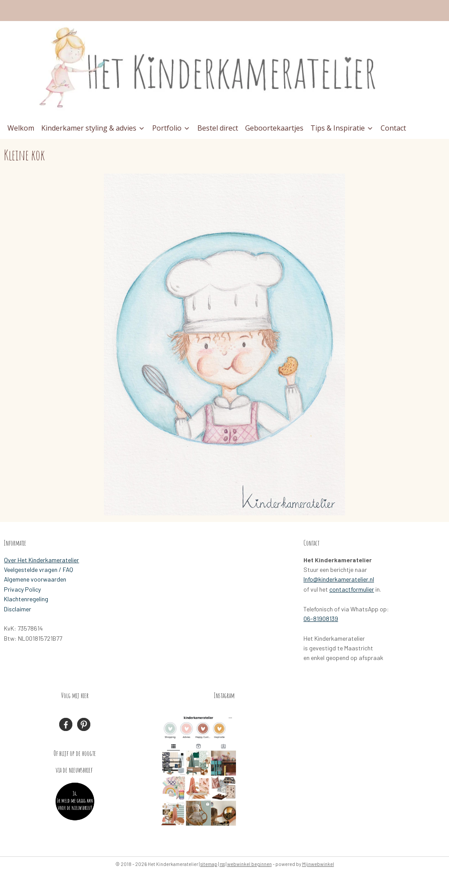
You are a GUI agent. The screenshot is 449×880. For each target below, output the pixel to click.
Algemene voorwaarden (35, 579)
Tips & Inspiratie (342, 128)
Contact (393, 128)
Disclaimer (17, 609)
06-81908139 (320, 618)
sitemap (208, 864)
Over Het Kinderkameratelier (41, 560)
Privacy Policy (22, 589)
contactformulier (351, 589)
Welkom (20, 128)
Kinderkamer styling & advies (93, 128)
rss (222, 864)
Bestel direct (217, 128)
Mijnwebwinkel (318, 864)
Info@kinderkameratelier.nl (338, 579)
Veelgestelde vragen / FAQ (38, 569)
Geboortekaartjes (274, 128)
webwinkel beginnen (249, 864)
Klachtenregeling (26, 599)
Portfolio (171, 128)
